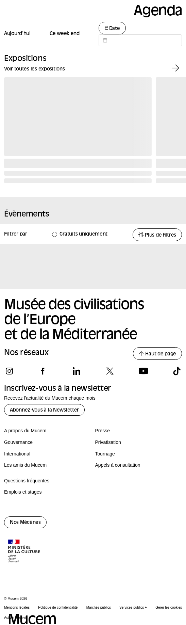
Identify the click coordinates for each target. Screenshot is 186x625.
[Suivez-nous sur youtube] (143, 371)
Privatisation (108, 442)
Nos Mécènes (25, 522)
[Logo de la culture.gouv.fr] (24, 551)
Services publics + (133, 607)
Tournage (105, 453)
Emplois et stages (23, 492)
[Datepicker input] (140, 40)
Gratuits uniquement (83, 234)
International (17, 453)
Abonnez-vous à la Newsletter (44, 410)
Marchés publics (98, 607)
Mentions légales (17, 607)
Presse (102, 430)
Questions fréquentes (26, 480)
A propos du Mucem (25, 430)
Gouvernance (18, 442)
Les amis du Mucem (25, 465)
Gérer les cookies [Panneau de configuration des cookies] (168, 607)
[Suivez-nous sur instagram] (9, 371)
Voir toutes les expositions (34, 69)
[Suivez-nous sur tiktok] (176, 371)
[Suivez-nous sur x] (109, 371)
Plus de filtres (157, 235)
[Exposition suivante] (175, 68)
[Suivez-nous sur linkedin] (76, 371)
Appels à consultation (117, 465)
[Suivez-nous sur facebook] (42, 371)
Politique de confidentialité (58, 607)
